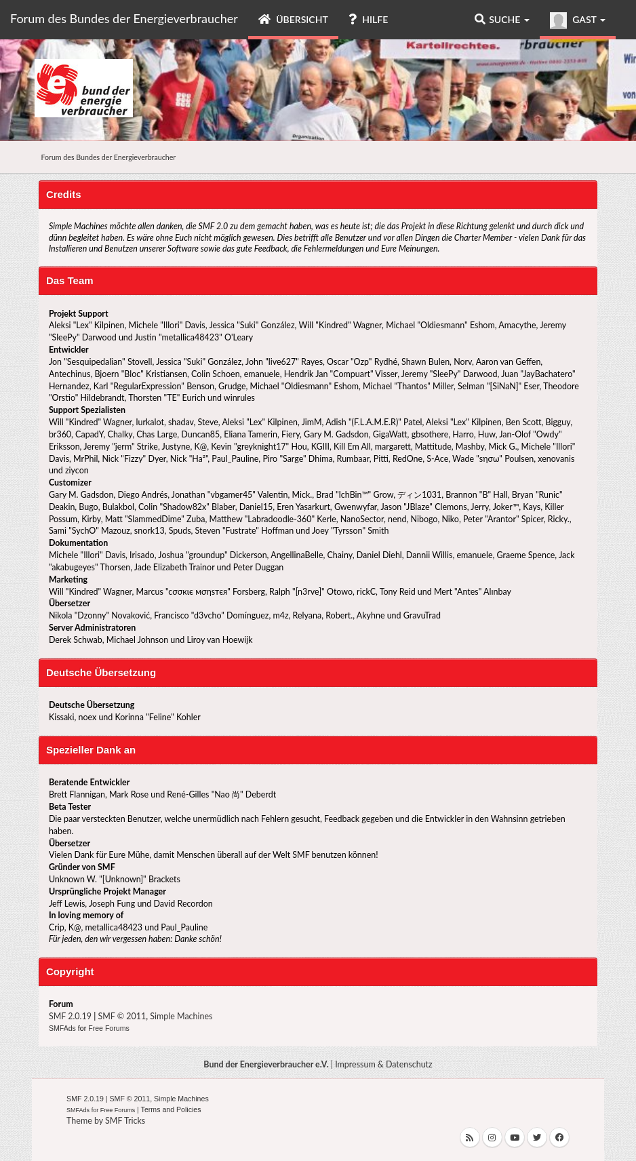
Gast (577, 20)
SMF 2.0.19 (70, 1016)
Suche (502, 19)
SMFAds (62, 1028)
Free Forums (109, 1028)
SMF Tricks (125, 1121)
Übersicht (293, 19)
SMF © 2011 (122, 1016)
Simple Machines (181, 1016)
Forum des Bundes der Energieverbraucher (124, 18)
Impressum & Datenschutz (384, 1064)
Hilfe (368, 19)
